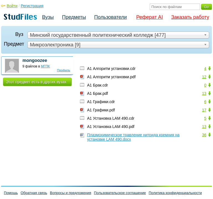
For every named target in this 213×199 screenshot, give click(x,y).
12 (204, 77)
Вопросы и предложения (70, 193)
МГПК (45, 66)
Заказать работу (190, 17)
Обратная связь (34, 193)
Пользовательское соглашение (120, 193)
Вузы (48, 17)
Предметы (74, 17)
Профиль (63, 70)
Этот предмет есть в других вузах (36, 82)
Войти (12, 6)
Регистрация (32, 6)
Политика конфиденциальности (175, 193)
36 (204, 135)
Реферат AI (149, 17)
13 (204, 93)
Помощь (11, 193)
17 (204, 110)
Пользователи (110, 17)
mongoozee (34, 60)
